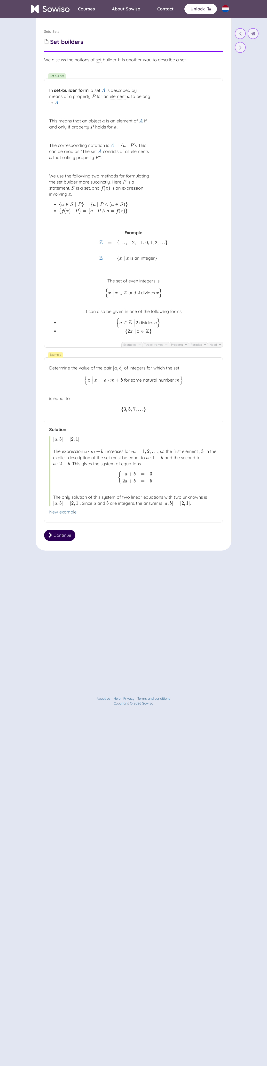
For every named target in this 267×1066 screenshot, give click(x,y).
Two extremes (155, 344)
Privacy (128, 698)
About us (103, 698)
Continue (59, 535)
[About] (126, 9)
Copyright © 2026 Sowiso (133, 703)
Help (116, 698)
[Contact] (165, 9)
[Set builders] (240, 47)
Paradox (198, 344)
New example (63, 512)
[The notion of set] (240, 33)
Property (179, 344)
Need (215, 344)
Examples (132, 344)
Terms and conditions (153, 698)
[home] (253, 33)
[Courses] (86, 9)
